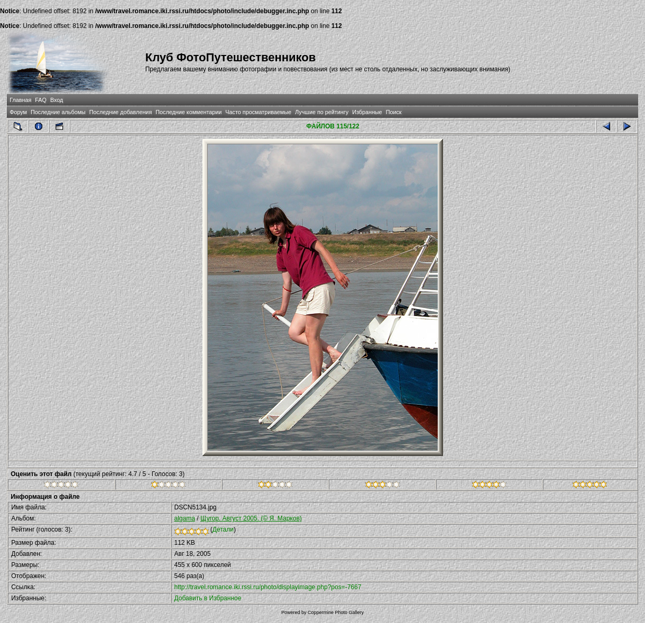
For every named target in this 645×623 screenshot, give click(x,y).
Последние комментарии (188, 112)
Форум (18, 112)
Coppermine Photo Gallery (336, 612)
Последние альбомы (58, 112)
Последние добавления (120, 112)
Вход (56, 100)
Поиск (394, 112)
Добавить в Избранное (208, 598)
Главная (20, 100)
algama (184, 518)
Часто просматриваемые (258, 112)
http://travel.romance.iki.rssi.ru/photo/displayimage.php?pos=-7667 (268, 587)
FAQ (41, 100)
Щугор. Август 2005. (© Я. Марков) (251, 518)
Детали (223, 529)
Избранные (367, 112)
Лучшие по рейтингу (321, 112)
